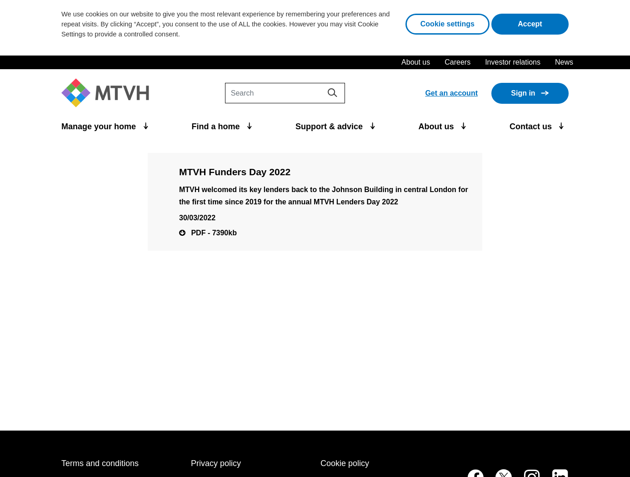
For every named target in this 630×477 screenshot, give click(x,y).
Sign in (523, 93)
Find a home (217, 126)
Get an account (451, 93)
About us (415, 62)
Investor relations (512, 62)
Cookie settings (447, 24)
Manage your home (99, 126)
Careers (457, 62)
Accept (543, 23)
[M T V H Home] (108, 93)
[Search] (285, 93)
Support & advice (330, 126)
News (564, 62)
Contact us (532, 126)
